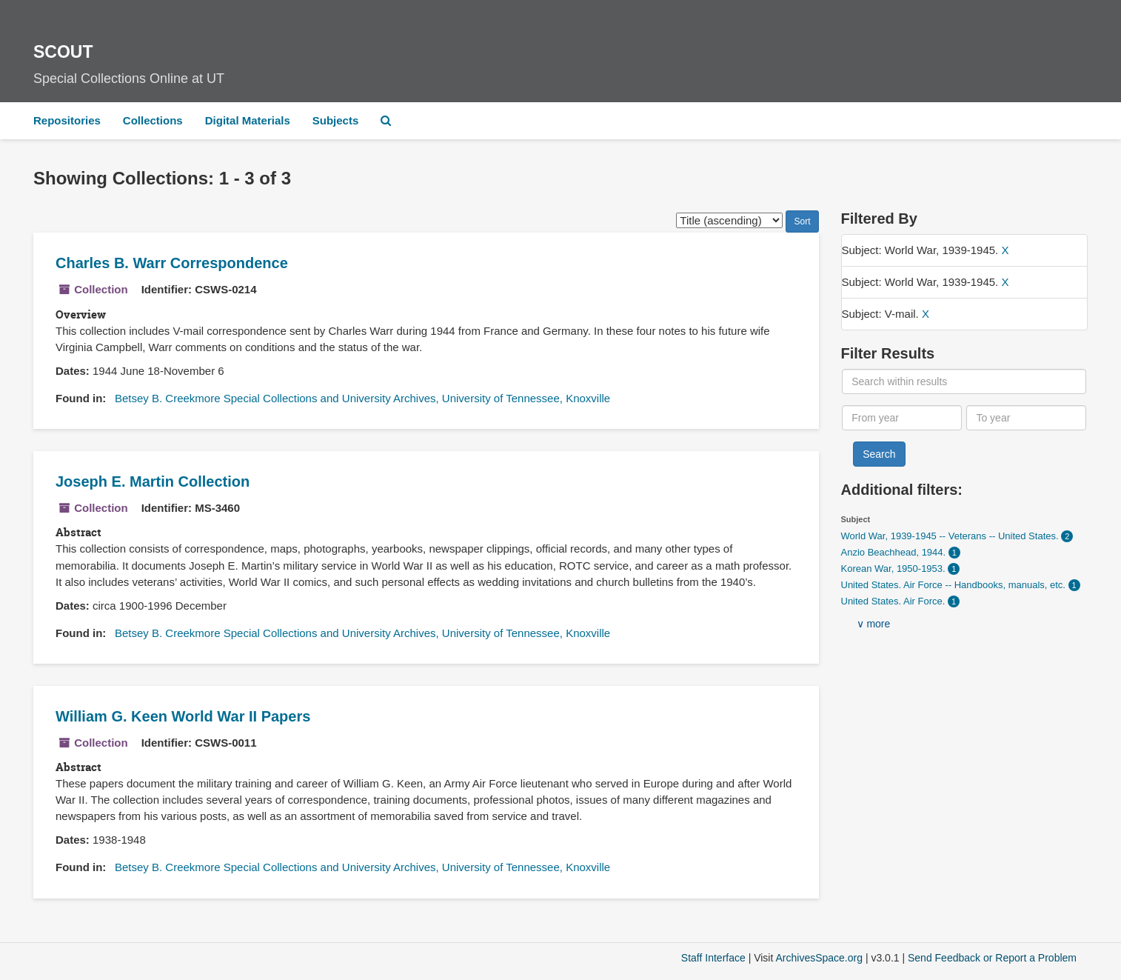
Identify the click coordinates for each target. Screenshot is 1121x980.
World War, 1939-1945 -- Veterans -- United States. (951, 535)
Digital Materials (247, 120)
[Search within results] (964, 381)
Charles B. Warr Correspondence (172, 263)
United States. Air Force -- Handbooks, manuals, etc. (954, 584)
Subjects (335, 120)
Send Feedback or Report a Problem (992, 958)
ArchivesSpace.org (819, 958)
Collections (153, 120)
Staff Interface (713, 958)
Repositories (67, 120)
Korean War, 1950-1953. (894, 568)
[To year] (1026, 417)
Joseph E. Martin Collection (153, 481)
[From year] (902, 417)
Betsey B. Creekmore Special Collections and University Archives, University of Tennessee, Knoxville (362, 398)
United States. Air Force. (894, 601)
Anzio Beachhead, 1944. (894, 552)
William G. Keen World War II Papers (183, 716)
